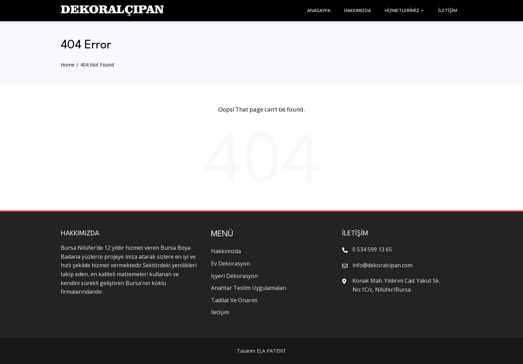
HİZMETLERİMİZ (405, 11)
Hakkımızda (357, 11)
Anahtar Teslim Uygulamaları (248, 288)
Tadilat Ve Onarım (234, 300)
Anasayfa (318, 11)
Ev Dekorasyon (230, 263)
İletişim (447, 11)
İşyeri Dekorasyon (234, 276)
